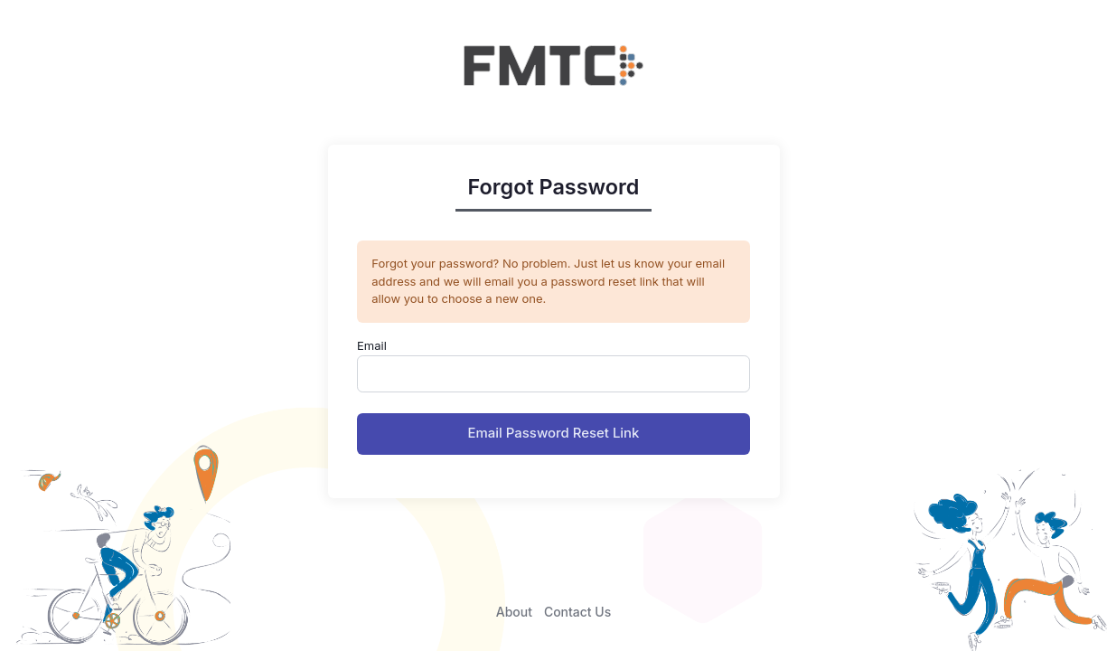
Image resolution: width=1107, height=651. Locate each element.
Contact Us (577, 611)
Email (372, 345)
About (514, 611)
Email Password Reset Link (554, 433)
